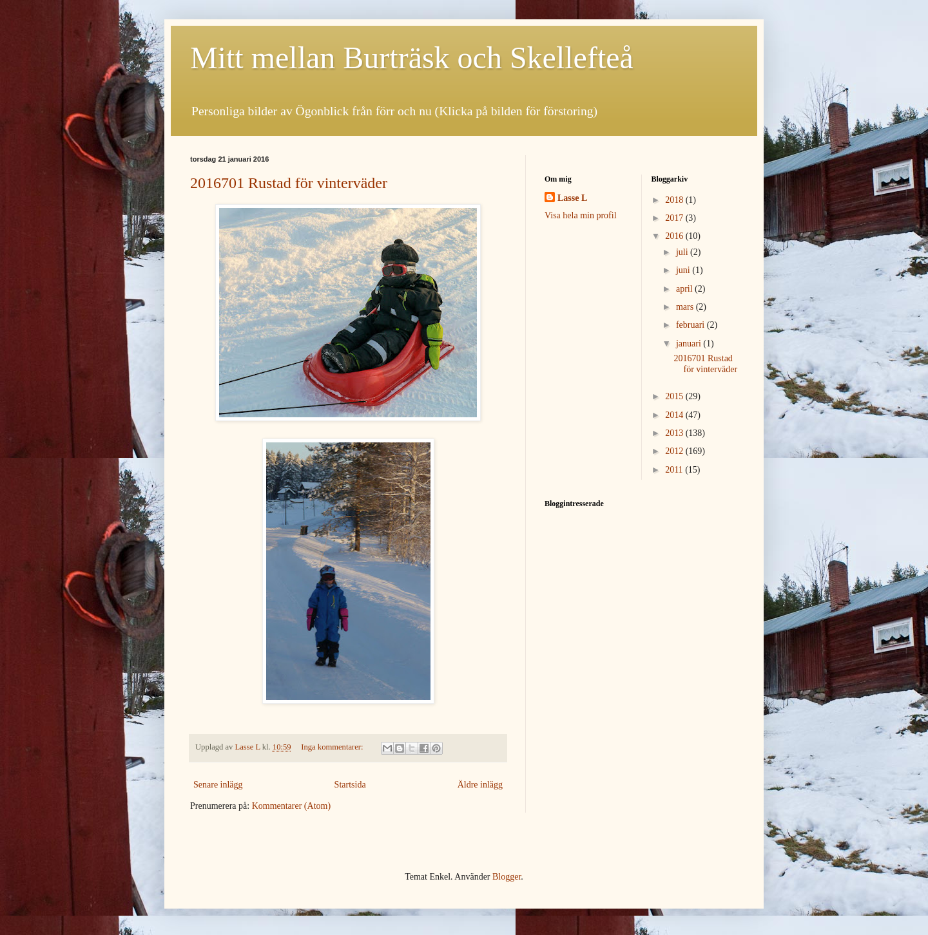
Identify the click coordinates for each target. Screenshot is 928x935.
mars (686, 307)
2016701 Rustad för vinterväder (288, 183)
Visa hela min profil (581, 215)
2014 (675, 415)
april (685, 289)
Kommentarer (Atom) (291, 806)
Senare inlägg (218, 784)
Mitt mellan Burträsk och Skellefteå (411, 58)
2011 (675, 470)
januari (689, 343)
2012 (675, 451)
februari (691, 325)
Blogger (506, 877)
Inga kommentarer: (333, 746)
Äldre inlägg (480, 784)
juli (683, 252)
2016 (675, 236)
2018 (675, 200)
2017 (675, 218)
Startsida (350, 784)
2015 (675, 396)
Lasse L (572, 198)
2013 (675, 433)
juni (684, 270)
